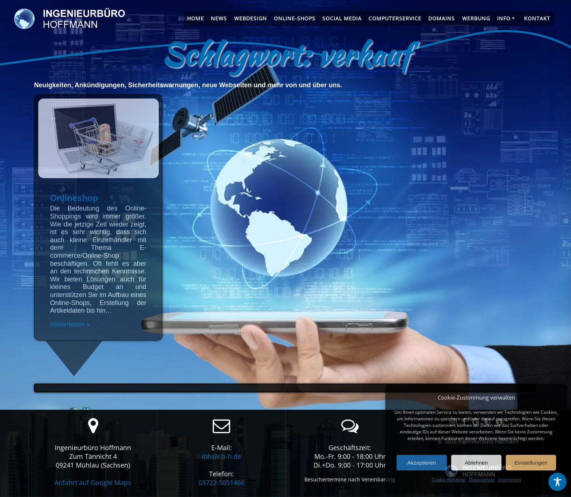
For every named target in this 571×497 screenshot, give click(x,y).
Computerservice (395, 18)
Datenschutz (482, 480)
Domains (441, 18)
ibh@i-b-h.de (221, 456)
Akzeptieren (421, 463)
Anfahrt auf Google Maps (93, 482)
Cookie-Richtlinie (448, 480)
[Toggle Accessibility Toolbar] (557, 482)
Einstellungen (531, 463)
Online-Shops (294, 18)
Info (504, 18)
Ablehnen (476, 463)
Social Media (342, 18)
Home (195, 18)
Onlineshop (74, 198)
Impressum (509, 480)
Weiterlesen (67, 324)
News (219, 18)
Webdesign (250, 18)
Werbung (476, 18)
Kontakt (537, 18)
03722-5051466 (221, 482)
